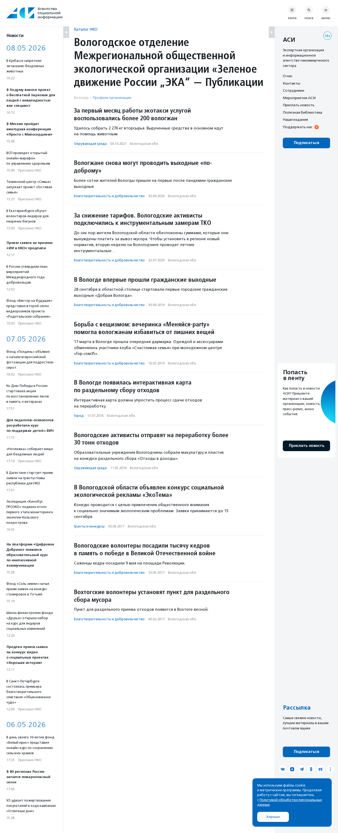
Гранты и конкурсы (89, 526)
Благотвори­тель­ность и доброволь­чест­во (109, 196)
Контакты (291, 83)
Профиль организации (112, 97)
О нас (287, 76)
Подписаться (306, 142)
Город (79, 416)
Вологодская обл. (144, 144)
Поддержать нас (297, 127)
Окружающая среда (90, 144)
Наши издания (295, 119)
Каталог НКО (85, 29)
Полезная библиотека (302, 112)
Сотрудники (293, 90)
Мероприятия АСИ (299, 98)
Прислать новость (298, 105)
